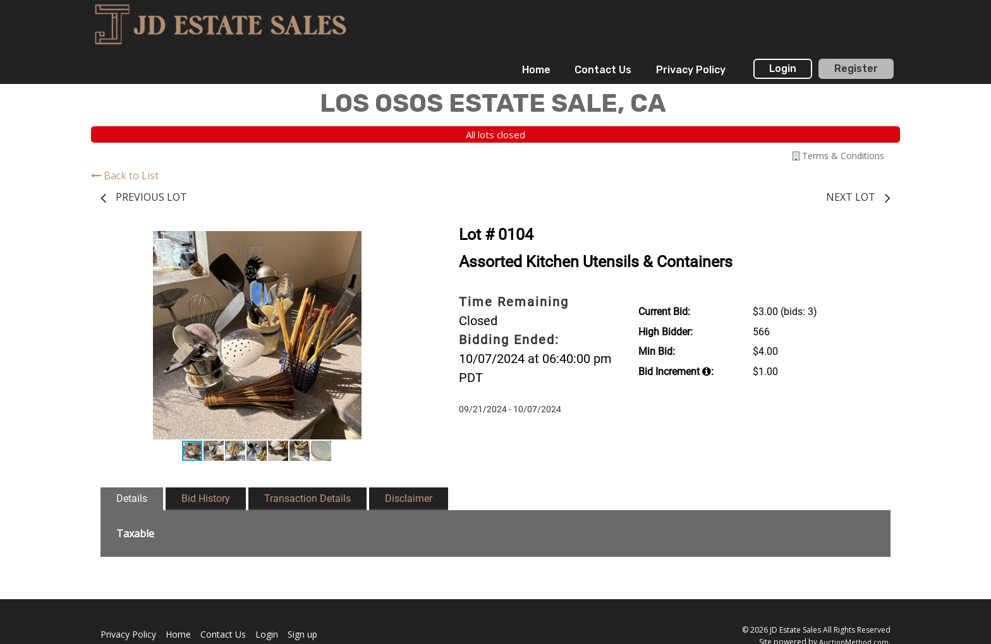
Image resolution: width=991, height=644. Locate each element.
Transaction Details (307, 498)
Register (856, 69)
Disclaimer (408, 498)
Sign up (302, 634)
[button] (402, 242)
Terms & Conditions (838, 156)
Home (536, 70)
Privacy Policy (691, 70)
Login (782, 69)
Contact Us (603, 70)
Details (131, 498)
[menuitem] (536, 70)
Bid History (205, 498)
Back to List (125, 175)
